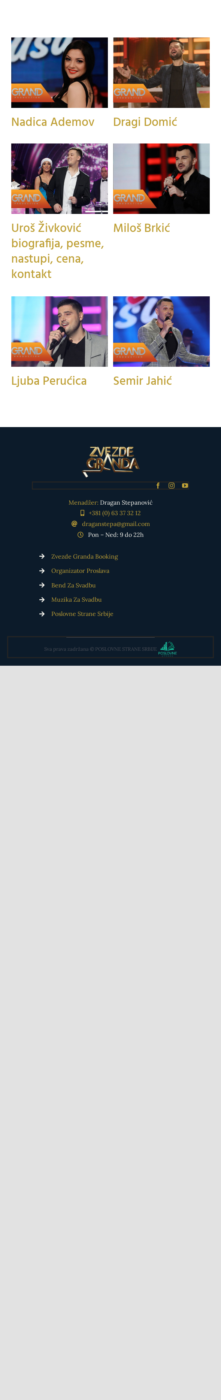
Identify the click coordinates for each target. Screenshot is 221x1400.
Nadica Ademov (52, 123)
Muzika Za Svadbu (76, 599)
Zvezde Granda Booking (84, 556)
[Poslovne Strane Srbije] (110, 647)
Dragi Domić (135, 140)
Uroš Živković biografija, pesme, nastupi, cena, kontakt (57, 277)
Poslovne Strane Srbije (82, 613)
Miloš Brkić (131, 273)
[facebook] (158, 486)
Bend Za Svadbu (73, 585)
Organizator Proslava (80, 570)
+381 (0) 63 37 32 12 (115, 513)
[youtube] (185, 486)
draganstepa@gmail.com (116, 523)
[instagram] (172, 486)
